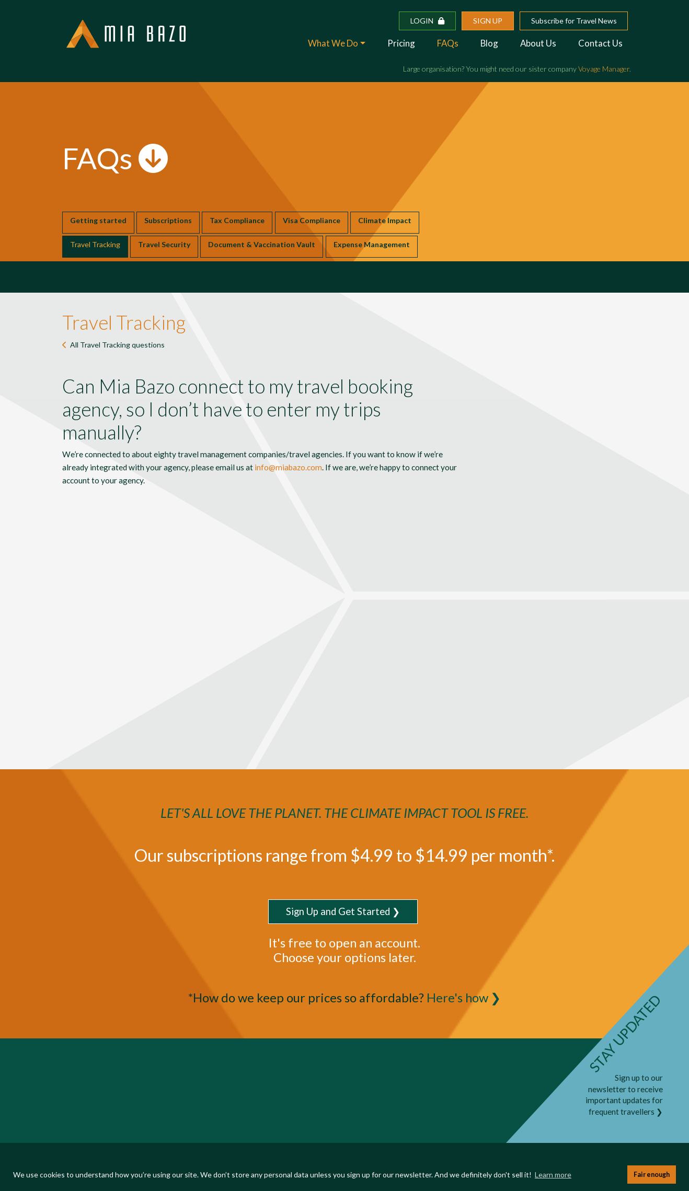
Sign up (487, 20)
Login (427, 20)
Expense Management (372, 244)
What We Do (333, 43)
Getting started (98, 220)
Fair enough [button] (652, 1174)
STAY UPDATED (625, 1033)
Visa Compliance (311, 220)
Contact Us (600, 43)
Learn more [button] (553, 1174)
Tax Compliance (237, 220)
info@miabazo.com (288, 467)
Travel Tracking (95, 244)
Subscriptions (168, 220)
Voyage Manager (603, 68)
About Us (538, 43)
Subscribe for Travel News (574, 20)
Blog (489, 43)
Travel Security (164, 244)
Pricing (401, 43)
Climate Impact (384, 220)
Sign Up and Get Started (338, 911)
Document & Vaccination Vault (261, 244)
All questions (117, 344)
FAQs (447, 43)
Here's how (457, 997)
